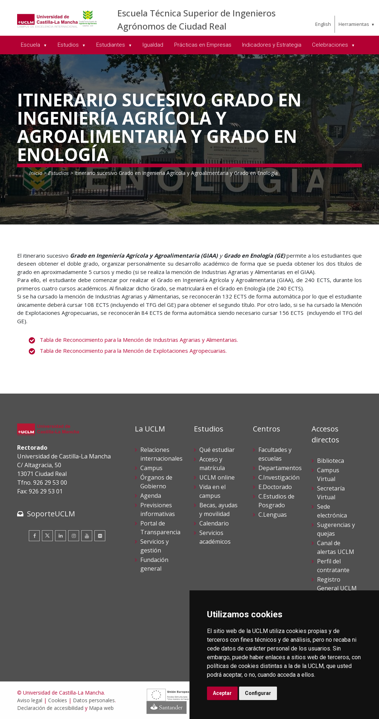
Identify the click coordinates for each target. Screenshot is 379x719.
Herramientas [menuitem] (354, 24)
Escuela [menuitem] (31, 45)
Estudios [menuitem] (69, 45)
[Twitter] (47, 535)
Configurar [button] (258, 693)
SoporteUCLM (51, 514)
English (323, 24)
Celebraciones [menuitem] (330, 45)
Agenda (150, 496)
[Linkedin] (60, 535)
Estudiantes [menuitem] (111, 45)
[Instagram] (73, 535)
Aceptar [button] (222, 693)
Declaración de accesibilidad (50, 707)
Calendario (214, 523)
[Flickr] (99, 535)
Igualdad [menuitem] (152, 45)
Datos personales (94, 700)
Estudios (58, 172)
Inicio (35, 172)
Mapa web (101, 707)
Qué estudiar (217, 450)
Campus (151, 468)
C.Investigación (279, 477)
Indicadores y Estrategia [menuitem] (271, 45)
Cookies (57, 700)
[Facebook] (34, 535)
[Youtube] (86, 535)
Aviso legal (29, 700)
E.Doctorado (275, 487)
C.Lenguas (272, 515)
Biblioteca (330, 461)
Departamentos (280, 468)
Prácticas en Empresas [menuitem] (202, 45)
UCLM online (217, 477)
